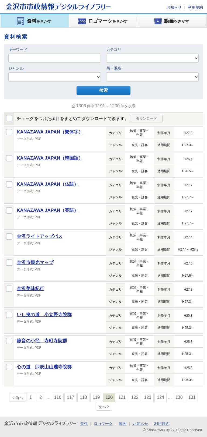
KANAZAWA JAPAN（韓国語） (50, 158)
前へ (19, 398)
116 (57, 397)
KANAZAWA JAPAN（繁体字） (50, 132)
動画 (122, 423)
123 (147, 397)
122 (135, 397)
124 (160, 397)
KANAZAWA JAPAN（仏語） (47, 184)
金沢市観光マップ (35, 262)
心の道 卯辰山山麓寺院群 (44, 366)
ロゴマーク (103, 423)
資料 (84, 423)
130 (179, 397)
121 (122, 397)
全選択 (9, 118)
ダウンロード (146, 119)
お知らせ (174, 7)
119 (96, 397)
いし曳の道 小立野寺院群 (44, 314)
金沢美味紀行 (30, 288)
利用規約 (195, 7)
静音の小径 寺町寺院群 (42, 340)
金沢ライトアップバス (40, 236)
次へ (102, 406)
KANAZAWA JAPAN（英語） (47, 210)
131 (192, 397)
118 (83, 397)
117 (70, 397)
